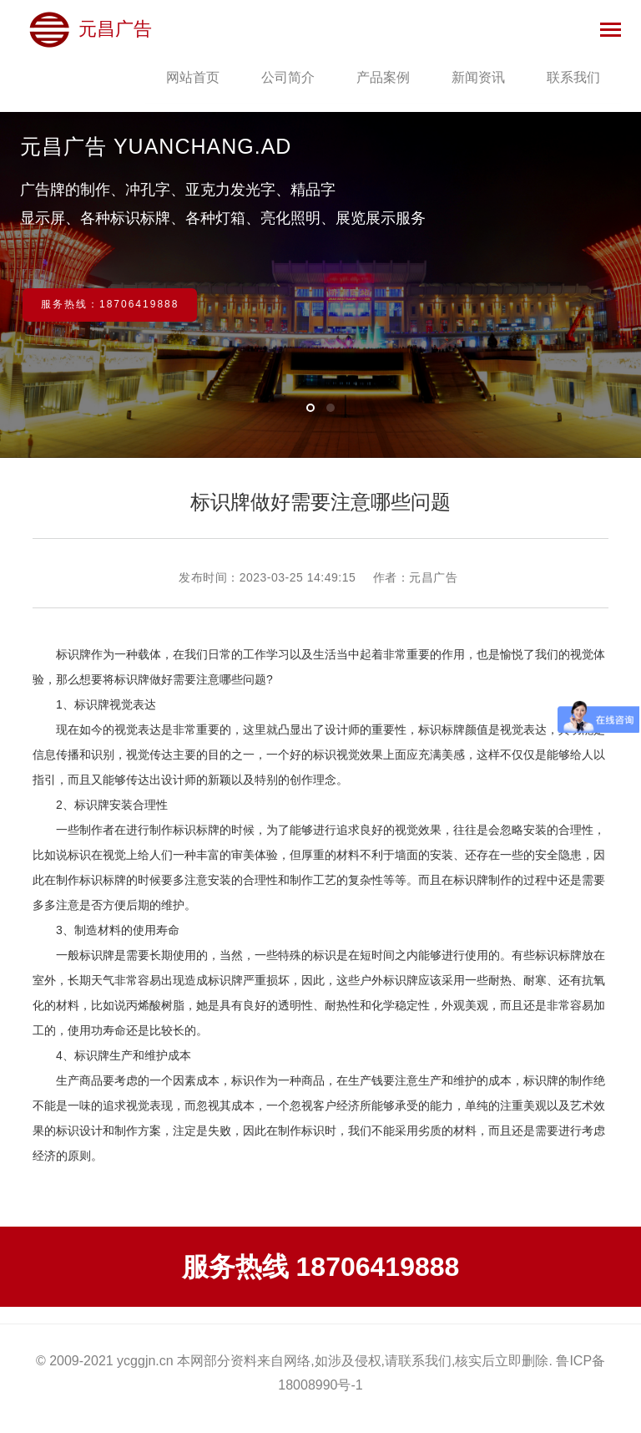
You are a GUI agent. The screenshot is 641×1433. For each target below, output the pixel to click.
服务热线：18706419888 (110, 304)
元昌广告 (90, 29)
